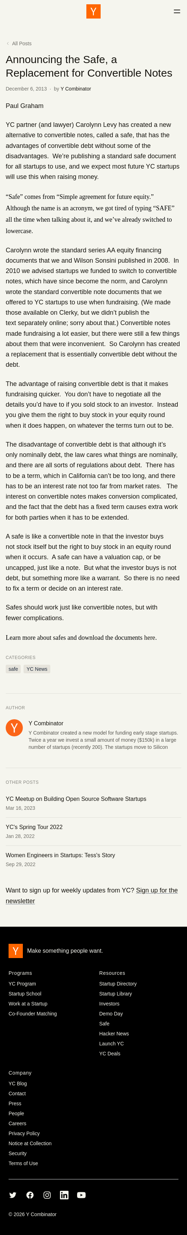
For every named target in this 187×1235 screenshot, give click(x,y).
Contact (17, 1093)
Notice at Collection (30, 1143)
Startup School (25, 994)
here (149, 637)
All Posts (18, 43)
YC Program (22, 984)
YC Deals (109, 1053)
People (16, 1113)
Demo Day (111, 1014)
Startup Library (115, 994)
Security (18, 1153)
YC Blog (18, 1083)
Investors (109, 1004)
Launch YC (111, 1043)
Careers (17, 1123)
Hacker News (114, 1033)
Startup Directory (118, 984)
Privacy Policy (24, 1133)
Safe (104, 1023)
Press (15, 1103)
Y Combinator (76, 89)
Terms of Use (23, 1163)
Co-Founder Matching (33, 1014)
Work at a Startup (28, 1004)
